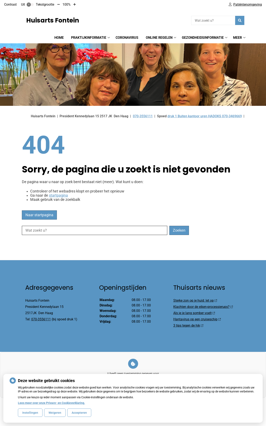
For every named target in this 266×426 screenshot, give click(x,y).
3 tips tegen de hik (188, 325)
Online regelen (159, 38)
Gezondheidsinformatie (203, 38)
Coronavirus (127, 38)
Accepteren (79, 412)
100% (66, 4)
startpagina (58, 195)
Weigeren (55, 412)
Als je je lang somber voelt (194, 313)
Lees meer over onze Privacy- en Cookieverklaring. (51, 403)
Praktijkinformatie (88, 38)
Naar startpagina (39, 215)
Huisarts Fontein (52, 20)
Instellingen (30, 412)
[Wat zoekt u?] (213, 20)
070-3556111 (41, 319)
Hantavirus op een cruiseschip (197, 319)
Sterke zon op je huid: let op (195, 300)
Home (59, 38)
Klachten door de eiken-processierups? (203, 307)
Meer (237, 38)
